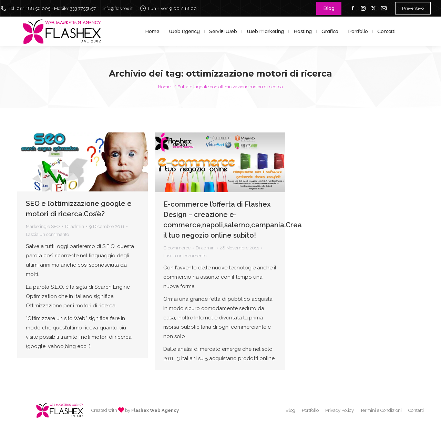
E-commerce (177, 247)
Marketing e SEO (43, 226)
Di (74, 226)
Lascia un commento (47, 234)
